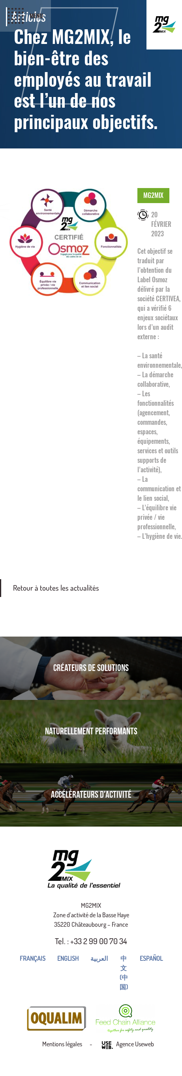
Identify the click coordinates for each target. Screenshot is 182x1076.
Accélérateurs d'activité (91, 794)
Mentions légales (62, 1044)
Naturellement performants (91, 731)
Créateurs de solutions (91, 668)
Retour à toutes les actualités (56, 588)
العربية (99, 958)
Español (151, 958)
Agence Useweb (128, 1045)
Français (32, 958)
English (68, 958)
